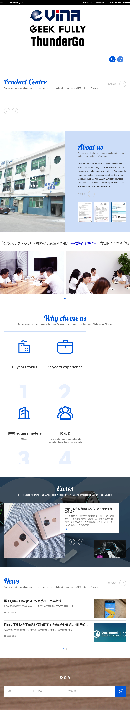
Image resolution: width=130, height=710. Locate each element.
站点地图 (104, 702)
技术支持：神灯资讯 (118, 702)
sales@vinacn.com (17, 680)
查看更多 (117, 84)
